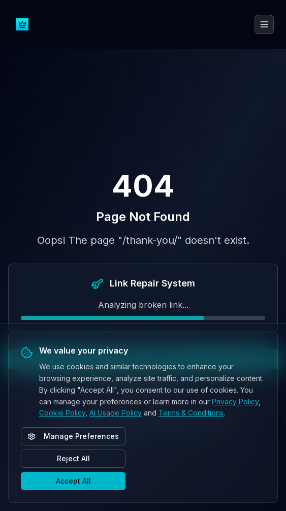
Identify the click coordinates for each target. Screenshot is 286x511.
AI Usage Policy (115, 412)
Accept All (73, 480)
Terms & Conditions (191, 412)
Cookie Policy (62, 412)
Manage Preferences (73, 436)
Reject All (73, 458)
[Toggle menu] (264, 24)
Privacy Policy (235, 401)
